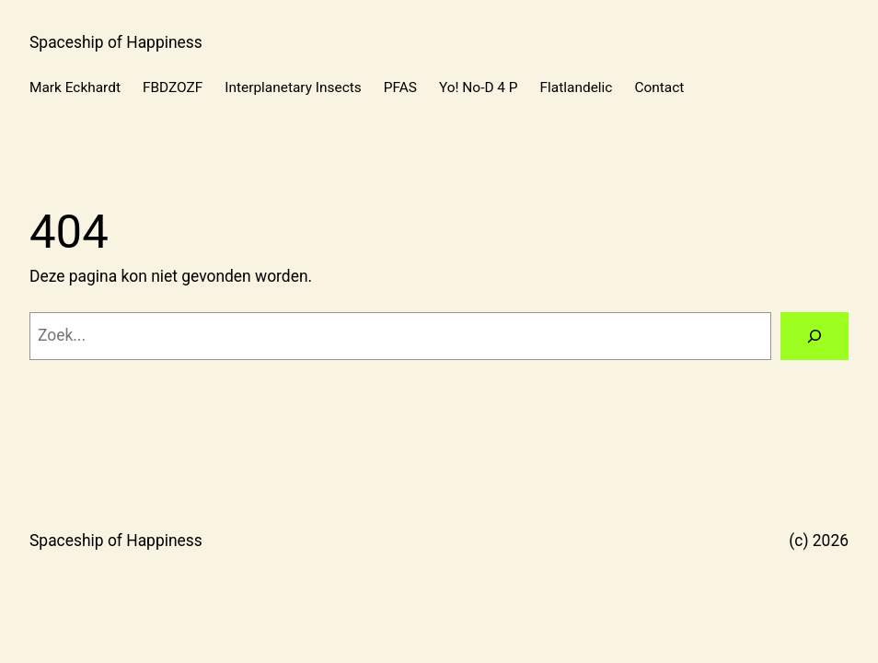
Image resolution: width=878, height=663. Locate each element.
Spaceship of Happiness (115, 42)
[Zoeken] (814, 335)
